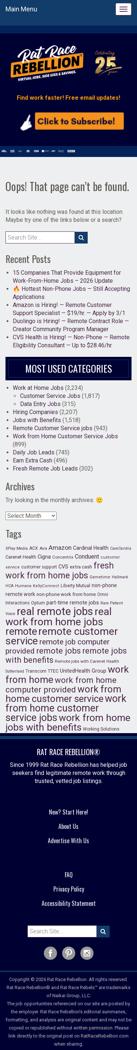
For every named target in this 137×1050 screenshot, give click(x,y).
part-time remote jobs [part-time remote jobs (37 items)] (72, 602)
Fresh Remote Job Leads (45, 468)
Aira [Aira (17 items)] (43, 548)
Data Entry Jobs (40, 403)
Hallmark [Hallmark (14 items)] (120, 577)
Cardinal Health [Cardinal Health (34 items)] (91, 548)
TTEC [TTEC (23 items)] (53, 671)
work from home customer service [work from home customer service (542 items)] (63, 694)
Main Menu (21, 9)
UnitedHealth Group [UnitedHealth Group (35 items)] (83, 671)
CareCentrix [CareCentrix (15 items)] (120, 548)
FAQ (69, 874)
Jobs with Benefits (37, 420)
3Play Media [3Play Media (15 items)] (16, 548)
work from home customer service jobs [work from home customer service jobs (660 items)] (65, 708)
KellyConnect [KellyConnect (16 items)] (46, 585)
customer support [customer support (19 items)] (39, 567)
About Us (68, 826)
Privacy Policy (68, 889)
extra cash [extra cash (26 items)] (81, 567)
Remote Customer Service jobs (52, 428)
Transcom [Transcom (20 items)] (36, 671)
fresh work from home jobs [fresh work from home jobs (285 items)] (59, 570)
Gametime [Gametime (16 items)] (100, 577)
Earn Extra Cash (32, 460)
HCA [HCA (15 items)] (9, 585)
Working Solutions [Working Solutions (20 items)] (101, 729)
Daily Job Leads (33, 452)
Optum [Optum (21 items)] (38, 603)
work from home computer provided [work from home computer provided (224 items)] (61, 684)
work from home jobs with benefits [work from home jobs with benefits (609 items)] (67, 722)
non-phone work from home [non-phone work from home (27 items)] (66, 594)
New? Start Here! (68, 812)
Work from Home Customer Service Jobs (65, 436)
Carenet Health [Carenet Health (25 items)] (20, 557)
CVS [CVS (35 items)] (63, 567)
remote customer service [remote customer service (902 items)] (61, 636)
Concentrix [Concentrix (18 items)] (62, 557)
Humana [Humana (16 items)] (23, 585)
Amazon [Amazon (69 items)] (60, 547)
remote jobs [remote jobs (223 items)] (58, 650)
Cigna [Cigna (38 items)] (44, 556)
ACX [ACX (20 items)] (33, 548)
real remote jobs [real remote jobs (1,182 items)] (55, 611)
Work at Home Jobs (38, 387)
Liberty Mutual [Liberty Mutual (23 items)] (75, 585)
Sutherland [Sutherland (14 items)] (14, 671)
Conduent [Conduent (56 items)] (87, 556)
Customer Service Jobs (50, 395)
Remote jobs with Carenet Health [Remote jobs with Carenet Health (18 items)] (87, 661)
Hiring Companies (35, 412)
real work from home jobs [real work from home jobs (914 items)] (58, 617)
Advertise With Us (68, 840)
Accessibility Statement (69, 903)
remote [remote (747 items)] (21, 631)
